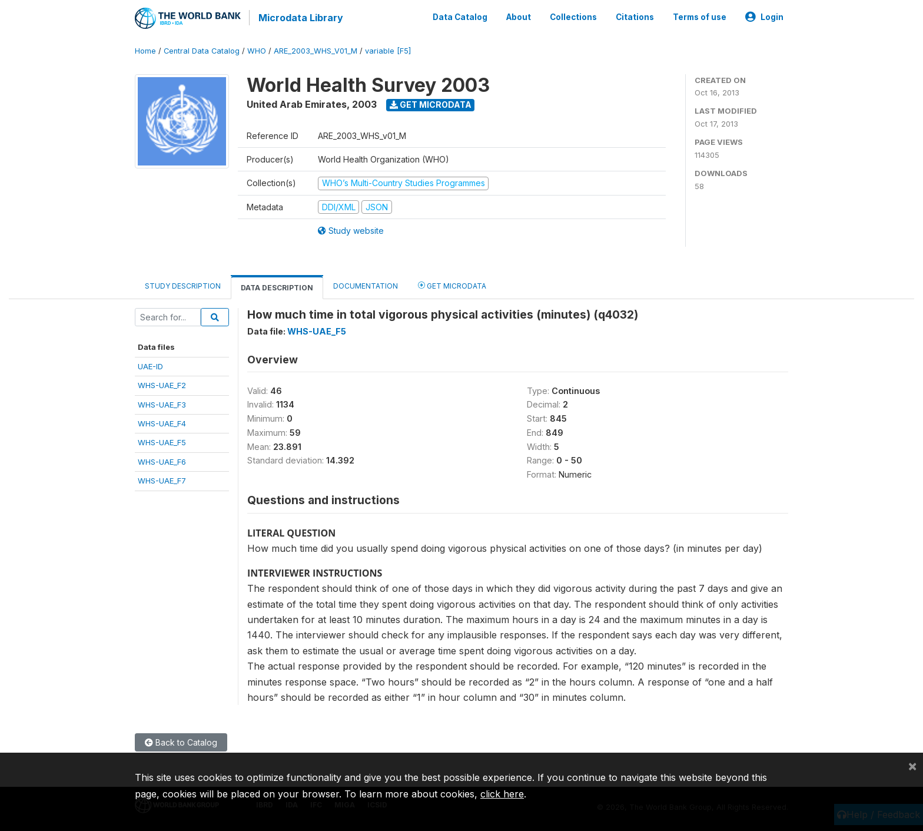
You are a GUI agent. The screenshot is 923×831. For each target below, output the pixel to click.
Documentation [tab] (365, 284)
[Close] (912, 766)
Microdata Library (299, 18)
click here (502, 794)
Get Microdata (431, 103)
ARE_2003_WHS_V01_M (315, 49)
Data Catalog (460, 16)
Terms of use (699, 16)
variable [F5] (388, 49)
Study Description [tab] (183, 284)
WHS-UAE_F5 (162, 441)
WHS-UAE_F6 (162, 460)
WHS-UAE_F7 (162, 479)
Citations (635, 16)
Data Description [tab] (277, 286)
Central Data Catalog (202, 49)
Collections (573, 16)
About (518, 16)
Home (145, 49)
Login (764, 16)
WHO (256, 49)
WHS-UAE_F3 (162, 403)
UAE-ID (150, 364)
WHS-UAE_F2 (162, 384)
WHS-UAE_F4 (162, 422)
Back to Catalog (181, 741)
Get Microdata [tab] (452, 284)
